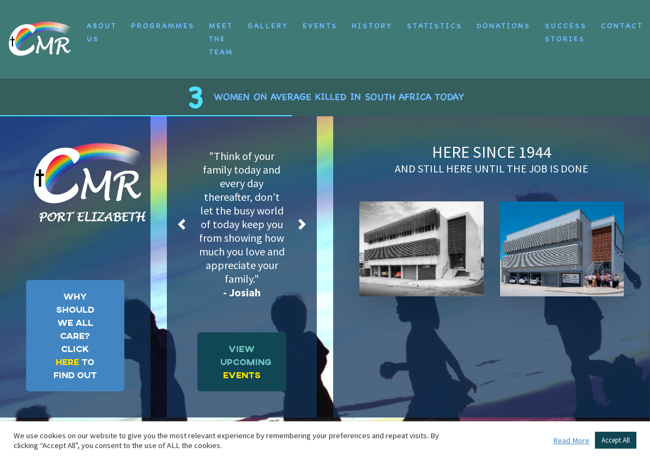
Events (320, 19)
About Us (102, 26)
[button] (181, 211)
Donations (504, 19)
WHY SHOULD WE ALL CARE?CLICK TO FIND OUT (75, 322)
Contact (622, 19)
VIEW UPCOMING (246, 349)
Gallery (268, 19)
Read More (571, 440)
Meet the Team (221, 32)
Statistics (434, 19)
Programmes (163, 19)
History (372, 19)
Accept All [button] (615, 440)
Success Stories (566, 26)
